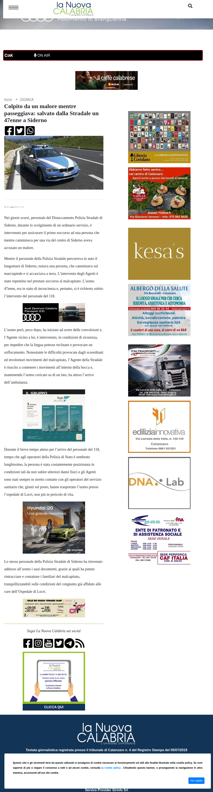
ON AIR (42, 55)
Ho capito (196, 780)
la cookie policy (112, 767)
